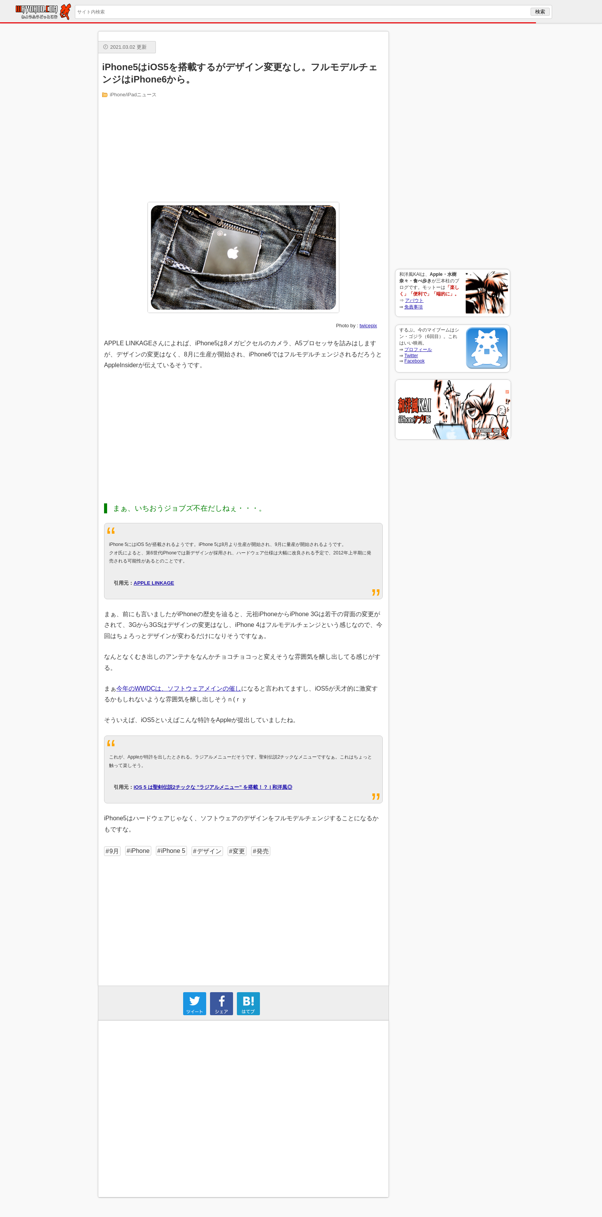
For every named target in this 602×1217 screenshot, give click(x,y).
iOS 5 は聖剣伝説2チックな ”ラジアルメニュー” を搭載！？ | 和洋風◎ (213, 787)
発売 (262, 851)
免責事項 (413, 307)
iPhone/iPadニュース (133, 94)
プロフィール (418, 349)
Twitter (411, 355)
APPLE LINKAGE (154, 583)
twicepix (368, 325)
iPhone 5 (173, 851)
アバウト (414, 300)
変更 (239, 851)
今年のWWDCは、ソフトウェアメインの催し (178, 688)
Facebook (414, 361)
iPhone (140, 851)
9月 (114, 851)
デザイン (209, 851)
